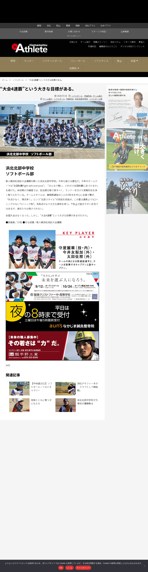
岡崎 (77, 3)
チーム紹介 (104, 20)
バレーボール (78, 38)
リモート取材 (90, 25)
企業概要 (125, 9)
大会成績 (23, 9)
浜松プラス (91, 3)
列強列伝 (115, 25)
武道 (133, 38)
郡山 (56, 3)
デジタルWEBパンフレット (130, 30)
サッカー (29, 38)
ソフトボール (19, 57)
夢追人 (104, 25)
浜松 (46, 3)
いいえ (69, 568)
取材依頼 (49, 9)
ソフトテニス (101, 38)
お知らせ (90, 20)
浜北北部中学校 (80, 76)
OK (61, 568)
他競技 (73, 46)
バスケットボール (52, 38)
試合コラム (138, 20)
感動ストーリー (121, 20)
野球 (13, 38)
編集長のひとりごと (134, 25)
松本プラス (108, 3)
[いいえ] (144, 565)
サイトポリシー (74, 13)
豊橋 (67, 3)
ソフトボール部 (95, 76)
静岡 (35, 3)
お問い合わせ (74, 9)
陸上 (119, 38)
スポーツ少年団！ (99, 9)
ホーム (5, 57)
